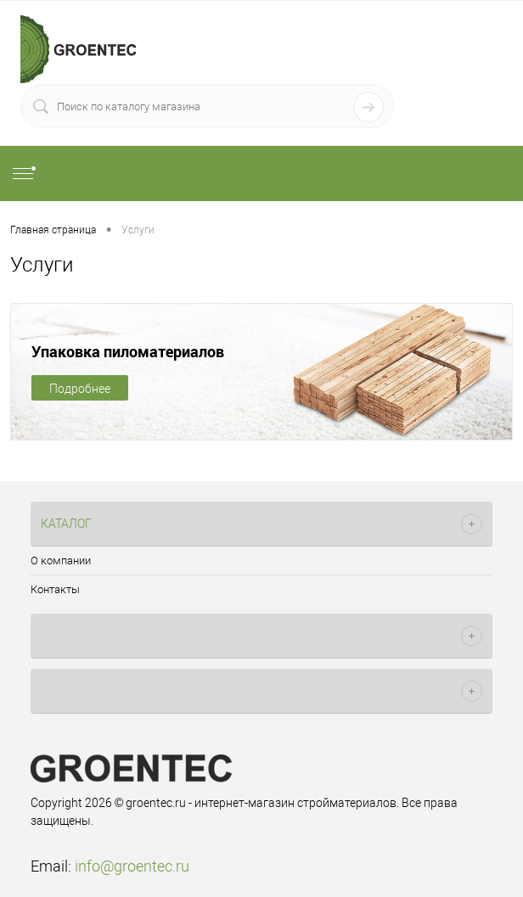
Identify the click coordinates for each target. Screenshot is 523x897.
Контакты (55, 589)
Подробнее (79, 388)
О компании (61, 560)
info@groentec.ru (132, 866)
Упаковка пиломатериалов (127, 351)
